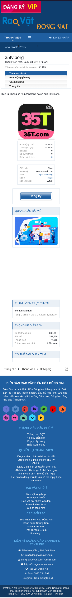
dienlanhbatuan (23, 310)
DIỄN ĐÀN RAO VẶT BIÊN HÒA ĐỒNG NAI (35, 383)
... (32, 47)
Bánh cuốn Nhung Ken (36, 523)
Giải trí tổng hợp (36, 507)
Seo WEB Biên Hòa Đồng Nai (35, 519)
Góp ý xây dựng (36, 441)
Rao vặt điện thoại (36, 504)
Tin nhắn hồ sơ (17, 73)
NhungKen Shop (36, 526)
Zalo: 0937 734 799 (38, 573)
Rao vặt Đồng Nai (38, 568)
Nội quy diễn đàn (35, 437)
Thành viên (12, 37)
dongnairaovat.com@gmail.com (38, 559)
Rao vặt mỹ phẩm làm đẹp (36, 501)
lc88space (52, 343)
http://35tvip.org (45, 174)
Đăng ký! (36, 196)
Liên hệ (48, 594)
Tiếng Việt (13, 594)
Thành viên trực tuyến (32, 303)
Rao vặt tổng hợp (36, 494)
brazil (49, 178)
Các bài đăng (16, 82)
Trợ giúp (59, 594)
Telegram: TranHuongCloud (37, 578)
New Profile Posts (15, 47)
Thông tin (14, 86)
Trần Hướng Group (35, 529)
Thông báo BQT (36, 434)
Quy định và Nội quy (31, 594)
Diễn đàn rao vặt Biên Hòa (31, 588)
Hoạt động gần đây (19, 77)
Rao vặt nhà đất (36, 497)
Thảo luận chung (36, 444)
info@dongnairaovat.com (39, 555)
